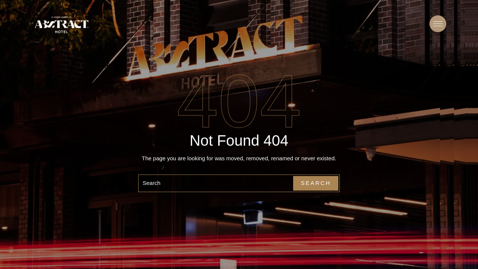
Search (316, 183)
